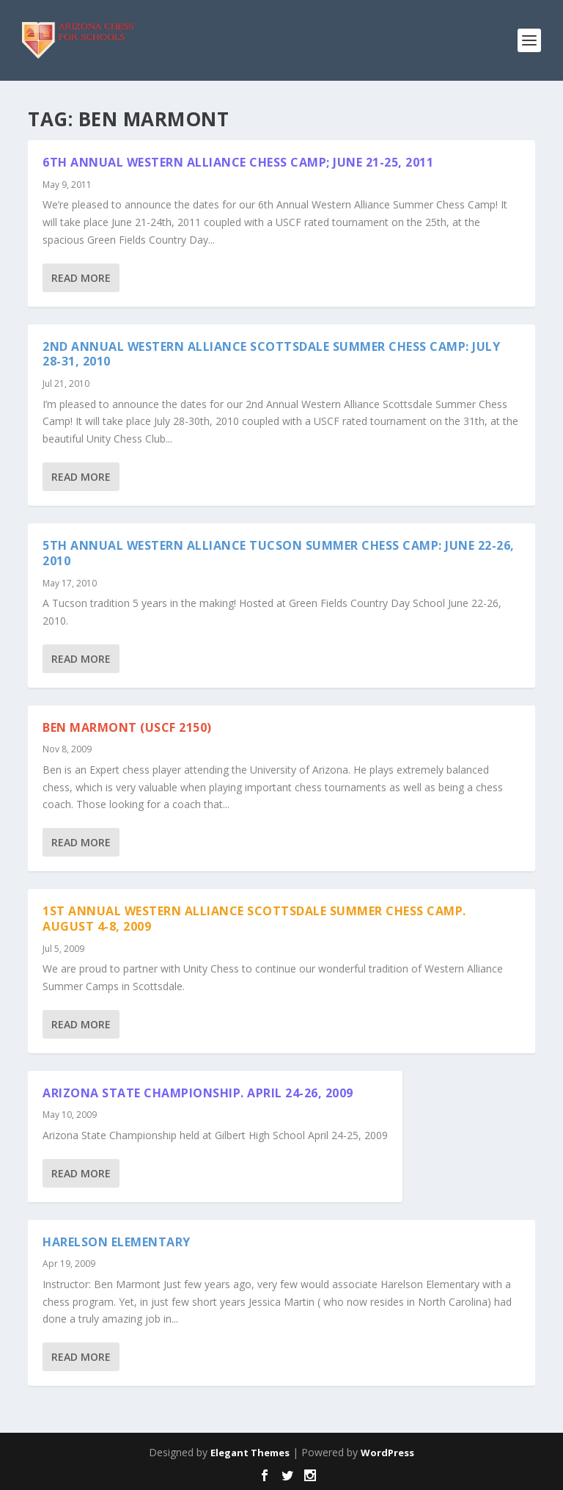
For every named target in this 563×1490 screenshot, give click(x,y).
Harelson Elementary (117, 1242)
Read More (81, 278)
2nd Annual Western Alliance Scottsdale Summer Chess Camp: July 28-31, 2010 (271, 354)
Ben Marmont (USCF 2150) (127, 727)
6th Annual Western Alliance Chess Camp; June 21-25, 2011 (238, 162)
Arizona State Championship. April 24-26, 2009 (198, 1093)
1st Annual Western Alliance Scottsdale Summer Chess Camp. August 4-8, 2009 (254, 918)
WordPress (387, 1452)
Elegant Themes (250, 1452)
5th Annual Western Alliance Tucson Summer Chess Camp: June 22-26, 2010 (279, 553)
